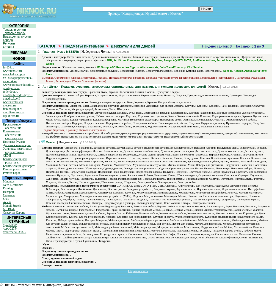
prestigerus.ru (11, 88)
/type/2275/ (10, 228)
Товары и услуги (14, 29)
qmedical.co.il (11, 98)
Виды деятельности (17, 36)
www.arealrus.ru (13, 102)
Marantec (8, 181)
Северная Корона (14, 212)
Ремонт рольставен (15, 169)
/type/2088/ (10, 225)
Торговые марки (14, 33)
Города (8, 40)
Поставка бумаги (14, 141)
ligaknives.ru (11, 115)
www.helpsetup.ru (14, 74)
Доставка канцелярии (17, 145)
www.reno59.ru (12, 71)
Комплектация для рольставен (15, 160)
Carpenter (9, 195)
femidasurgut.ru (12, 109)
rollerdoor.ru (10, 91)
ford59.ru (8, 67)
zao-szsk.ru (10, 81)
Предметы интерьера (83, 46)
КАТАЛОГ (47, 46)
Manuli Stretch (12, 205)
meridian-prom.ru (13, 112)
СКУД (7, 155)
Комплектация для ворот (18, 166)
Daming (8, 188)
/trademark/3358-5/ (14, 232)
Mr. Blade (9, 209)
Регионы (9, 43)
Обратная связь (138, 271)
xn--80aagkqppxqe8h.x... (18, 77)
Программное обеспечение (12, 126)
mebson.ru (9, 105)
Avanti (7, 202)
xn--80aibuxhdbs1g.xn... (18, 95)
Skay (6, 198)
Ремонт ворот (11, 172)
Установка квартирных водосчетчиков (17, 150)
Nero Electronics (13, 185)
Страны (8, 47)
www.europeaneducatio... (18, 84)
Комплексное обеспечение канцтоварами (13, 135)
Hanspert (8, 191)
